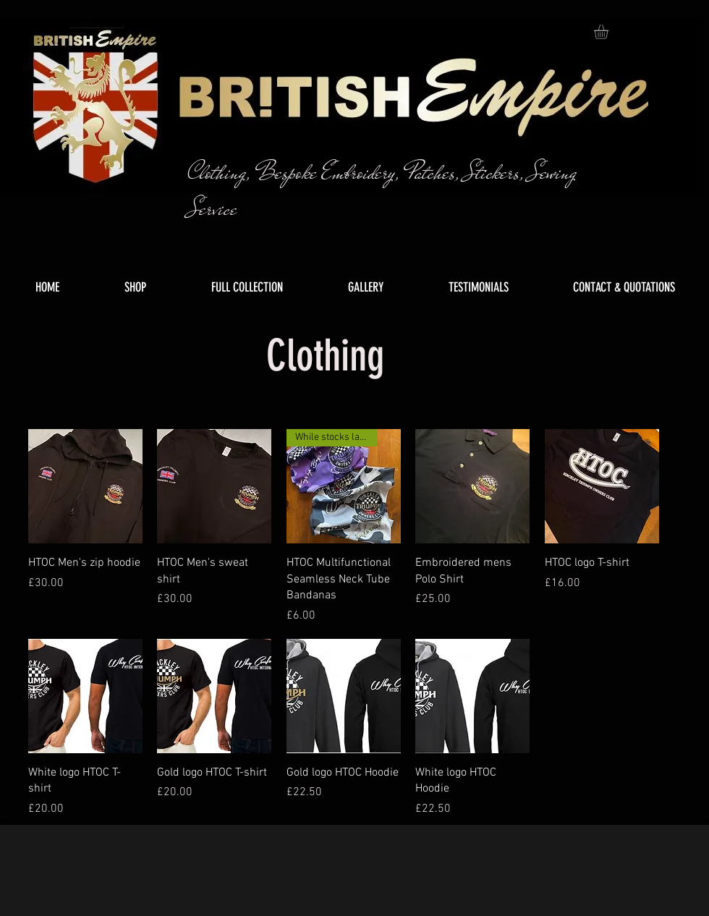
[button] (609, 32)
